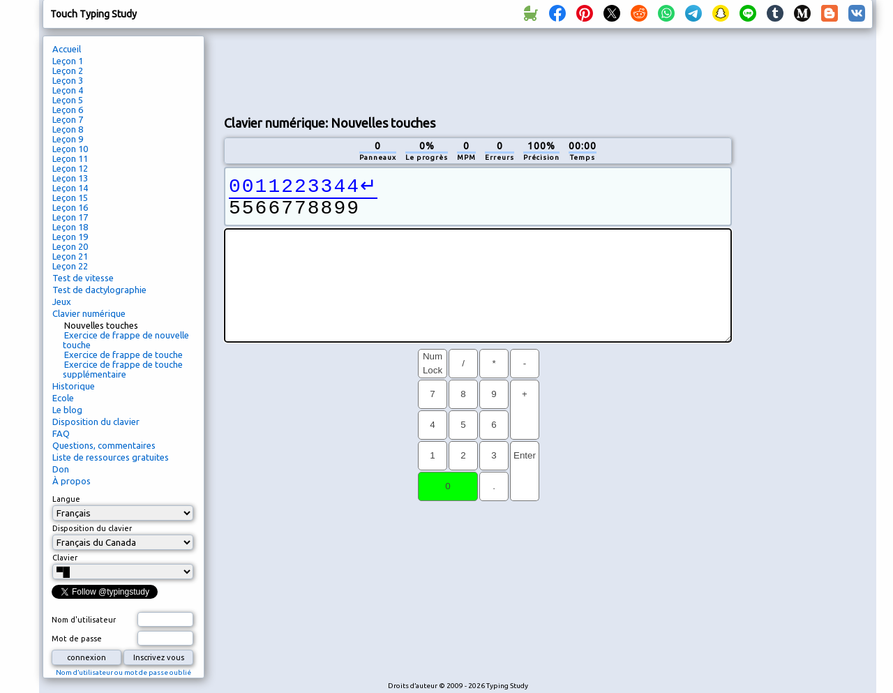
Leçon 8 (67, 129)
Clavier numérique (89, 313)
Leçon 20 (70, 246)
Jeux (61, 301)
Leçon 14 (70, 188)
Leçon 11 (70, 158)
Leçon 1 (67, 61)
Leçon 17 (70, 217)
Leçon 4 (67, 90)
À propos (71, 481)
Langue (66, 499)
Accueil (66, 49)
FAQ (61, 433)
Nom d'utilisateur (84, 620)
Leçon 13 (70, 178)
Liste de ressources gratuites (110, 457)
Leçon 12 (70, 168)
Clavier (64, 557)
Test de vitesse (83, 278)
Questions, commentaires (104, 445)
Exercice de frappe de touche (123, 354)
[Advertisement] (478, 70)
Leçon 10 (70, 149)
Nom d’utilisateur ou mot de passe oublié (123, 672)
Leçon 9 (67, 139)
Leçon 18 (70, 227)
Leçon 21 (70, 256)
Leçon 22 (70, 266)
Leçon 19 (70, 236)
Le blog (67, 410)
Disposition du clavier (96, 421)
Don (60, 469)
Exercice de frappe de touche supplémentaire (123, 369)
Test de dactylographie (99, 290)
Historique (73, 386)
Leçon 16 (70, 207)
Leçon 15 (70, 197)
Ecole (63, 398)
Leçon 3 (67, 80)
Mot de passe (77, 638)
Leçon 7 (67, 119)
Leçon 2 (67, 70)
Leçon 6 (67, 109)
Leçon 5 (67, 100)
